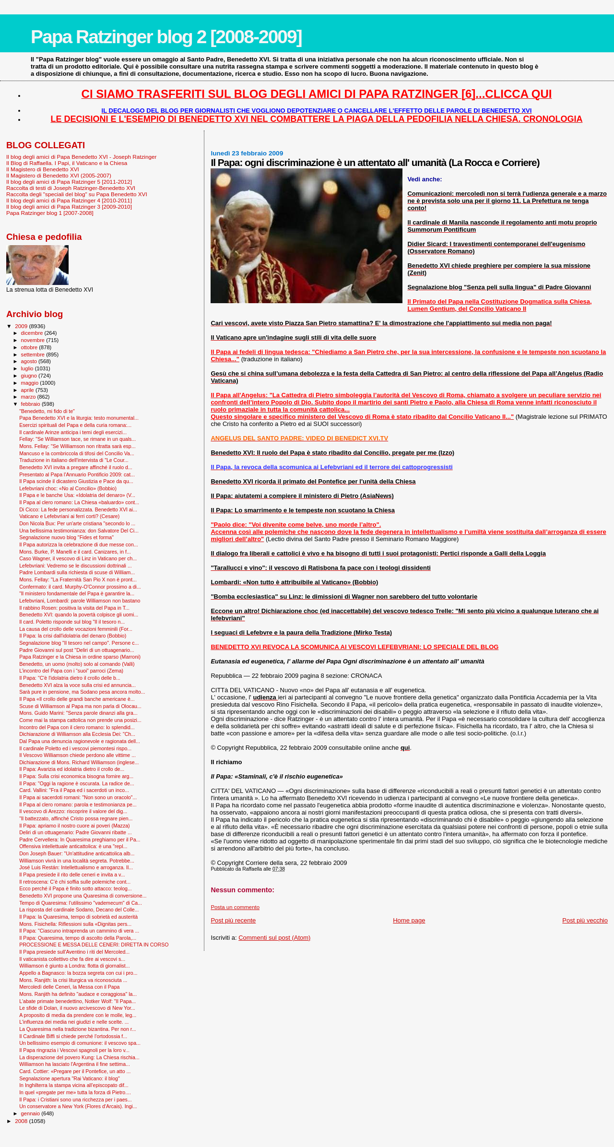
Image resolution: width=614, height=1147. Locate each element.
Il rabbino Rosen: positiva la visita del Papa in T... (74, 608)
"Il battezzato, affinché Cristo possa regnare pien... (75, 818)
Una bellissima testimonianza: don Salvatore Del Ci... (79, 530)
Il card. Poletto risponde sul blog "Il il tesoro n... (72, 622)
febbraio (31, 404)
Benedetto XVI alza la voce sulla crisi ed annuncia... (77, 685)
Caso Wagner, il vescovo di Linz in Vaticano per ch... (78, 558)
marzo (29, 397)
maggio (30, 383)
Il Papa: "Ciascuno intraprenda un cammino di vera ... (79, 931)
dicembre (33, 333)
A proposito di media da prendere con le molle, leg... (77, 1015)
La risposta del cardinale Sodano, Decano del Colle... (79, 909)
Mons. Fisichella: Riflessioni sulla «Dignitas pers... (75, 924)
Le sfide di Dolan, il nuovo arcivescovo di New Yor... (77, 1008)
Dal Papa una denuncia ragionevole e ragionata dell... (79, 741)
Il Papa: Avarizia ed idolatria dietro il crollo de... (71, 769)
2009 (22, 326)
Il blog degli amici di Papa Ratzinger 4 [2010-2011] (69, 200)
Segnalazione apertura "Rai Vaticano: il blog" (69, 1078)
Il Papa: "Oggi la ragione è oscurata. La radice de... (76, 783)
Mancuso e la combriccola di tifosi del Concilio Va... (76, 453)
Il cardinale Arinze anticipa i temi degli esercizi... (73, 432)
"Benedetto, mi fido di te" (47, 411)
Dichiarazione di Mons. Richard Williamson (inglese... (79, 762)
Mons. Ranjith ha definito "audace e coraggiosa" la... (78, 994)
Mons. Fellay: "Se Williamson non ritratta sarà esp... (77, 446)
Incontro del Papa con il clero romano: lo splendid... (77, 727)
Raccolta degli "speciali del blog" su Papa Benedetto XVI (76, 194)
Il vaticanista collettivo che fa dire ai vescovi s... (72, 959)
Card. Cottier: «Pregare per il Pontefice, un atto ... (74, 1071)
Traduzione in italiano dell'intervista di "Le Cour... (74, 460)
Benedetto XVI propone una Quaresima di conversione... (82, 896)
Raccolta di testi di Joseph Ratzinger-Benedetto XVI (70, 188)
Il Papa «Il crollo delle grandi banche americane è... (77, 699)
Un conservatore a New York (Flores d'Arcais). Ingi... (78, 1106)
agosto (30, 361)
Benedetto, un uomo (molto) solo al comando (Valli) (76, 664)
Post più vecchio (585, 920)
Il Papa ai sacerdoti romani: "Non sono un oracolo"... (78, 797)
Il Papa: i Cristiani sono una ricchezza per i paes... (75, 1099)
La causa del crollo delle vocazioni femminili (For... (75, 629)
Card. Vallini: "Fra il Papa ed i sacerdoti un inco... (74, 790)
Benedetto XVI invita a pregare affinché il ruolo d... (75, 467)
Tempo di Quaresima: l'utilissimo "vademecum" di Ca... (80, 903)
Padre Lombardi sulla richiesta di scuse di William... (77, 572)
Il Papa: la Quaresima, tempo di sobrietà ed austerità (78, 917)
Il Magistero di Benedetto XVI (42, 169)
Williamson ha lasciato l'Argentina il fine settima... (74, 1064)
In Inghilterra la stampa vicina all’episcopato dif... (74, 1085)
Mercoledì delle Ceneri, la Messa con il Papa (69, 987)
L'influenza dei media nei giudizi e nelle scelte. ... (74, 1022)
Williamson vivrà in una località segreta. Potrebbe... (76, 860)
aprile (28, 390)
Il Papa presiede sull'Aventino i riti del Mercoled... (74, 952)
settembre (34, 354)
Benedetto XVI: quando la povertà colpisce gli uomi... (78, 614)
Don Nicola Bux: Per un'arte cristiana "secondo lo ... (77, 523)
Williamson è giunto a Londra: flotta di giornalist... (74, 966)
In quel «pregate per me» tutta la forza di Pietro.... (75, 1092)
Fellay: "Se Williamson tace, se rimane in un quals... (77, 439)
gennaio (31, 1113)
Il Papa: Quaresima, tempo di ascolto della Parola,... (77, 938)
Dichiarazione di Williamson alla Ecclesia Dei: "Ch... (77, 734)
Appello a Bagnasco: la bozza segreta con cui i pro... (78, 973)
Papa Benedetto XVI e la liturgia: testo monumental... (79, 418)
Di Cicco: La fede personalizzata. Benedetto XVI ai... (78, 509)
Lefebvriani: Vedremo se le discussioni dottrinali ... (75, 565)
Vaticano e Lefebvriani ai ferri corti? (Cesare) (69, 516)
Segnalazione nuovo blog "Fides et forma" (66, 537)
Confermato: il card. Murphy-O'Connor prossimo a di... (80, 587)
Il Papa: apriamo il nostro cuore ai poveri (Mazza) (74, 825)
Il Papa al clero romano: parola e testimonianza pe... (78, 804)
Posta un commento (235, 907)
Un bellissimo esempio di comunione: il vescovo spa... (80, 1043)
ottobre (30, 347)
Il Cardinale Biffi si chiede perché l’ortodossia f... (73, 1036)
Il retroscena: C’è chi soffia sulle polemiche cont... (74, 882)
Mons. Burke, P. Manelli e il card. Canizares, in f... (75, 552)
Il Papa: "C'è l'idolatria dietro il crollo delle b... (69, 678)
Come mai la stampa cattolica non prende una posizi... (80, 720)
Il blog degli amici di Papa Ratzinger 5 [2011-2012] (69, 181)
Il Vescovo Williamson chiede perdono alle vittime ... (77, 755)
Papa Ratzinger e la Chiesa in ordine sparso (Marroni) (80, 657)
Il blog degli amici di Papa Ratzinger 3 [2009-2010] (69, 206)
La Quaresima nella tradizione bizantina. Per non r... (77, 1029)
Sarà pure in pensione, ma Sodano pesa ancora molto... (82, 692)
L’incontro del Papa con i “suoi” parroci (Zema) (71, 671)
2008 (22, 1121)
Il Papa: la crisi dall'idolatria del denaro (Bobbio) (72, 636)
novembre (34, 340)
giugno (30, 375)
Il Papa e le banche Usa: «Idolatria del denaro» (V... (77, 495)
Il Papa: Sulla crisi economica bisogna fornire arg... (76, 776)
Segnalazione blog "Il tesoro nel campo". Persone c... (79, 643)
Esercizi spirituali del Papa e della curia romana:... (75, 425)
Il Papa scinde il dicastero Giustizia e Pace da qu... (76, 481)
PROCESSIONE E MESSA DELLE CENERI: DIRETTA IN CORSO (93, 944)
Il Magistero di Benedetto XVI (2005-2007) (58, 175)
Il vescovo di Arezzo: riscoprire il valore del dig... (73, 811)
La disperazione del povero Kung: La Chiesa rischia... (79, 1057)
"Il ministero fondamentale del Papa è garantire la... (76, 593)
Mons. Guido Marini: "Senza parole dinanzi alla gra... (78, 713)
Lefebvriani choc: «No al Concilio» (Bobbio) (68, 488)
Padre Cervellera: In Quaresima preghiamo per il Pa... (79, 839)
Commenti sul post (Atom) (274, 937)
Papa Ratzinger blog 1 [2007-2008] (50, 213)
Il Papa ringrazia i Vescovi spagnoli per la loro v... (74, 1050)
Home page (409, 920)
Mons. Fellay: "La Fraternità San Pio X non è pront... (78, 579)
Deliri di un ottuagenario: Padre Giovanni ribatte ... (75, 832)
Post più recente (233, 920)
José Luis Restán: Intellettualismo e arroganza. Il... (76, 867)
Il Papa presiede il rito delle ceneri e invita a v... (72, 874)
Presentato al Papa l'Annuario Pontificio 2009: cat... (77, 474)
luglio (28, 368)
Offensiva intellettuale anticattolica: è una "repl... (73, 846)
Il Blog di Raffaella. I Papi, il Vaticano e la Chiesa (66, 163)
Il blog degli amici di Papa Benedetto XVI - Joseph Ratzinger (81, 157)
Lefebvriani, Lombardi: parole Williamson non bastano (79, 600)
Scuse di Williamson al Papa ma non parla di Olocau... (80, 706)
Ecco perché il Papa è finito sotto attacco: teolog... (75, 888)
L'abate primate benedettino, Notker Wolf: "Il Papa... (77, 1001)
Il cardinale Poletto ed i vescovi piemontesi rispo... (75, 748)
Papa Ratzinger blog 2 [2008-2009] (166, 36)
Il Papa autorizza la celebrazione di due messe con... (78, 544)
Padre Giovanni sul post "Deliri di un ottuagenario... (76, 650)
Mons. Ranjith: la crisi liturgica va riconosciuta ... (73, 980)
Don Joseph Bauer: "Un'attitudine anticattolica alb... (76, 853)
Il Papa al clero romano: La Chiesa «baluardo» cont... (79, 502)
